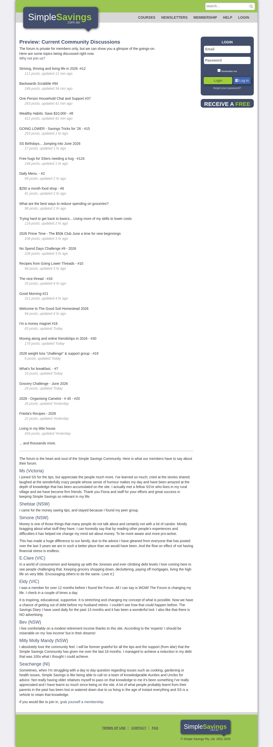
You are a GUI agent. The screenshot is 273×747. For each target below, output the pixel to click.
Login (243, 17)
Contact (138, 728)
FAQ (155, 728)
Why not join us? (32, 58)
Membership (205, 17)
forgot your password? (227, 87)
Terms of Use (114, 728)
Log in (242, 81)
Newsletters (174, 17)
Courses (146, 17)
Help (227, 17)
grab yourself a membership (81, 702)
